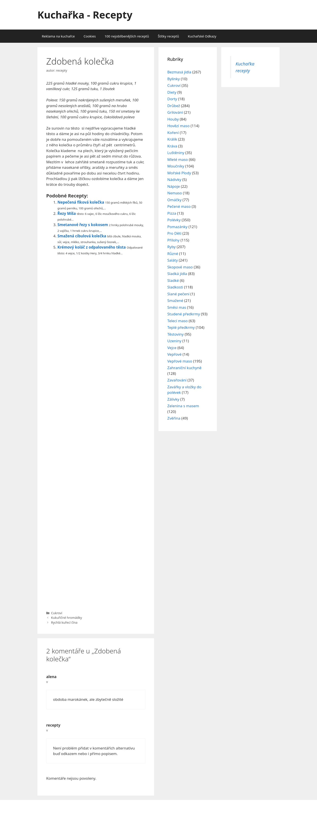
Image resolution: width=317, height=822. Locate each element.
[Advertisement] (95, 432)
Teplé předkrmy (181, 327)
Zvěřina (173, 418)
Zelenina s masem (183, 405)
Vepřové (174, 354)
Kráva (172, 146)
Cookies (90, 36)
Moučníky (175, 166)
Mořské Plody (179, 172)
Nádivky (174, 179)
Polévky (174, 219)
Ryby (171, 246)
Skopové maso (180, 267)
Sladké (173, 280)
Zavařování (176, 380)
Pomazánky (177, 226)
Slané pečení (178, 293)
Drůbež (173, 105)
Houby (173, 119)
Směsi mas (176, 307)
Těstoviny (175, 334)
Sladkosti (175, 287)
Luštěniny (175, 152)
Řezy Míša (66, 213)
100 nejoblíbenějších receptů (127, 36)
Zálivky (173, 399)
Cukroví (56, 613)
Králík (172, 139)
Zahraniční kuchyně (184, 367)
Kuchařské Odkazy (202, 36)
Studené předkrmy (183, 313)
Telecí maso (177, 320)
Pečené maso (179, 206)
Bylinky (173, 78)
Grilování (175, 112)
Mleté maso (177, 159)
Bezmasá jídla (179, 71)
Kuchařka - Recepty (84, 14)
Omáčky (174, 199)
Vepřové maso (179, 361)
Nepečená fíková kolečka (80, 202)
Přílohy (173, 240)
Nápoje (173, 186)
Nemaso (174, 192)
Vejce (172, 347)
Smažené (175, 300)
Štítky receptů (168, 36)
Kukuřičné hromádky (66, 618)
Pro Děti (174, 233)
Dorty (172, 98)
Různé (172, 253)
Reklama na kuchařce (58, 36)
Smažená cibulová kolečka (81, 235)
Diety (171, 92)
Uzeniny (174, 340)
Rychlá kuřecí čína (64, 622)
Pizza (171, 213)
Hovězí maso (178, 125)
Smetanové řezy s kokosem (82, 224)
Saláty (172, 260)
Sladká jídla (177, 273)
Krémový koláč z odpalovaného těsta (91, 247)
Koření (173, 132)
